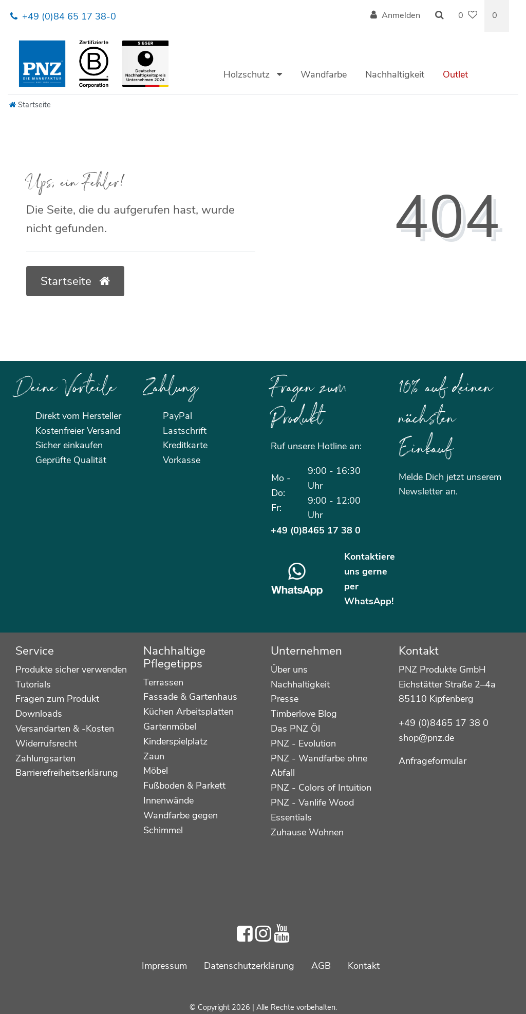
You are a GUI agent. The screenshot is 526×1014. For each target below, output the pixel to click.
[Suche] (439, 16)
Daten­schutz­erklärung (249, 966)
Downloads (38, 713)
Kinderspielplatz (175, 741)
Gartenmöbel (169, 726)
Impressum (164, 966)
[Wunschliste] (467, 16)
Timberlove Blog (304, 713)
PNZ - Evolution (303, 743)
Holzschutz (247, 74)
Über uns (289, 669)
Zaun (153, 756)
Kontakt (364, 966)
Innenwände (168, 800)
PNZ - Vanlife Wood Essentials (312, 810)
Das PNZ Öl (295, 728)
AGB (321, 966)
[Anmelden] (395, 16)
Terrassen (163, 682)
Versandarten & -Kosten (64, 728)
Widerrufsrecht (46, 743)
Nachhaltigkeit (394, 74)
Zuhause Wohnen (307, 832)
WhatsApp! (368, 601)
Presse (284, 699)
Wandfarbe (323, 74)
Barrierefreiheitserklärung (66, 773)
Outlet (455, 74)
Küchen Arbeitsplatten (188, 711)
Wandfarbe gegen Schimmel (180, 822)
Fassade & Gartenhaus (190, 697)
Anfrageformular (432, 761)
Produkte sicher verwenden (71, 669)
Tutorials (33, 684)
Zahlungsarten (45, 758)
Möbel (155, 770)
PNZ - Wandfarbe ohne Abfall (319, 765)
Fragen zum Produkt (57, 699)
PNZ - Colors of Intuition (321, 787)
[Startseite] (30, 105)
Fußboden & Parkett (184, 785)
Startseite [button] (75, 281)
